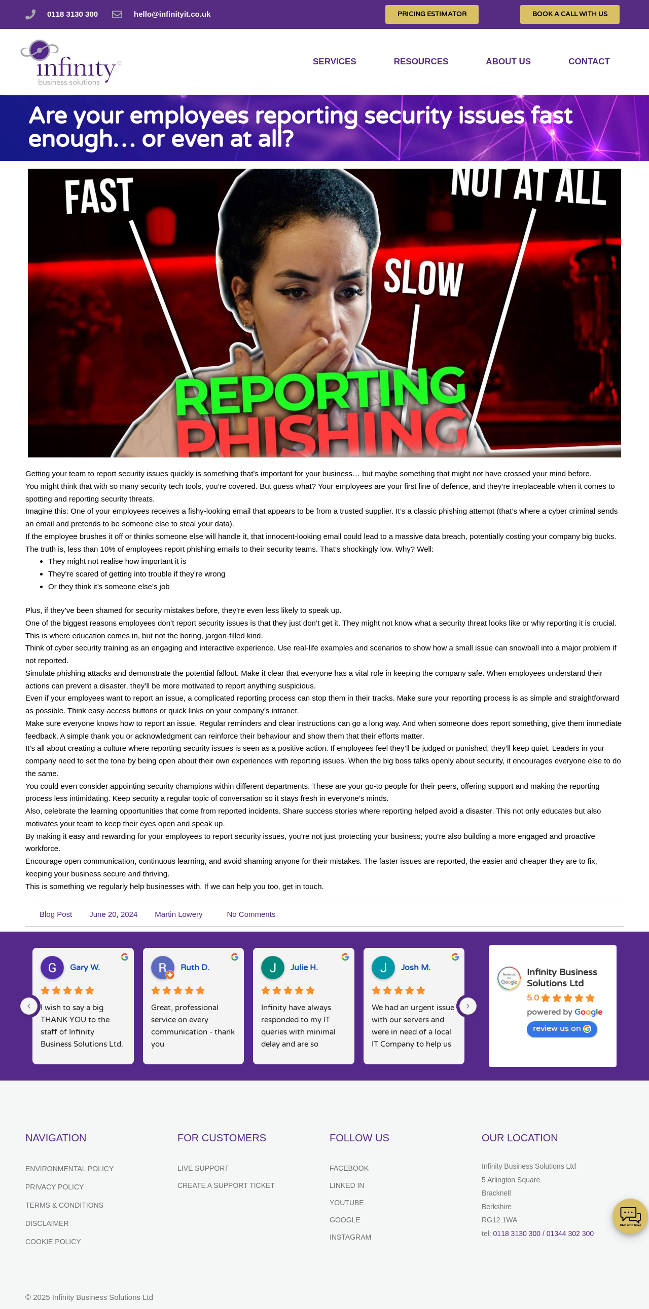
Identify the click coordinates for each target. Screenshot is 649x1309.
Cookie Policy (53, 1242)
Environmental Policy (69, 1169)
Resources (421, 61)
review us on (562, 1028)
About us (508, 61)
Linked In (347, 1185)
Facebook (349, 1168)
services (334, 61)
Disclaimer (47, 1223)
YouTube (347, 1203)
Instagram (350, 1237)
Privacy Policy (54, 1187)
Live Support (203, 1168)
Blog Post (56, 914)
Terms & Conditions (64, 1205)
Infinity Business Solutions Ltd (562, 978)
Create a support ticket (226, 1185)
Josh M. (415, 967)
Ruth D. (195, 967)
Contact (589, 61)
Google (345, 1220)
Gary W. (85, 967)
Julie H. (304, 967)
